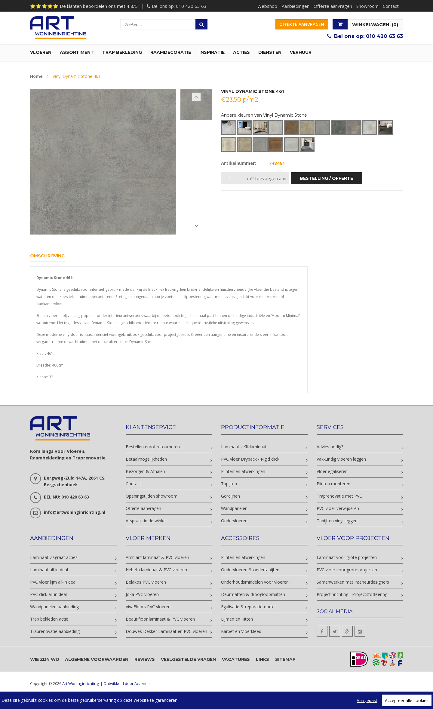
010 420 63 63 (191, 6)
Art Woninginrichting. (81, 684)
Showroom (367, 6)
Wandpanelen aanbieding (54, 607)
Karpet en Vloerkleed (241, 632)
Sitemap (285, 660)
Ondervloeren (234, 521)
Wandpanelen (234, 509)
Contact (390, 6)
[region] (216, 700)
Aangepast (367, 700)
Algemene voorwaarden (96, 660)
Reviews (144, 660)
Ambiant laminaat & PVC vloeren (157, 558)
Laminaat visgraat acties (54, 558)
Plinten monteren (333, 484)
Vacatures (236, 660)
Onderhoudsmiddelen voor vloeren (255, 583)
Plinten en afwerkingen (243, 472)
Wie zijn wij (44, 660)
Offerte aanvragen (332, 6)
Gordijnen (230, 497)
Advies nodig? (330, 447)
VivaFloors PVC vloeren (148, 607)
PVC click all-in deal (48, 595)
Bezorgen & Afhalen (145, 472)
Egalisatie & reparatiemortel (248, 607)
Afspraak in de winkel (146, 521)
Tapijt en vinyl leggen (337, 521)
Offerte (301, 24)
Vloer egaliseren (332, 472)
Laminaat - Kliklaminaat (244, 447)
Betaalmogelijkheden (146, 460)
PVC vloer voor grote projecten (347, 570)
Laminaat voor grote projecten (347, 558)
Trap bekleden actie (49, 620)
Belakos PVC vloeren (146, 583)
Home (36, 77)
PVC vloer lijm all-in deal (53, 583)
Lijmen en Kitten (237, 620)
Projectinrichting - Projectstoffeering (352, 595)
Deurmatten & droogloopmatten (253, 595)
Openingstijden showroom (151, 497)
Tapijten (229, 484)
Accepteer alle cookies (406, 700)
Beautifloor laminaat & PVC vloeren (160, 620)
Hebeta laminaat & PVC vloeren (156, 570)
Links (262, 660)
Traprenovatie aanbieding (55, 632)
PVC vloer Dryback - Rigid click (250, 460)
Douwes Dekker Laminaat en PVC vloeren (166, 632)
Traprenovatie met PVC (339, 497)
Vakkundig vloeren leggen (341, 460)
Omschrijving (47, 256)
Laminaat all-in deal (49, 570)
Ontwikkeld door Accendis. (127, 684)
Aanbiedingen (294, 6)
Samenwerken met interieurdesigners (353, 583)
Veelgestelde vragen (188, 660)
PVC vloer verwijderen (338, 509)
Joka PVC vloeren (142, 595)
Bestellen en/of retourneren (153, 447)
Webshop (266, 6)
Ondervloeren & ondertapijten (250, 570)
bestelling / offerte (326, 179)
